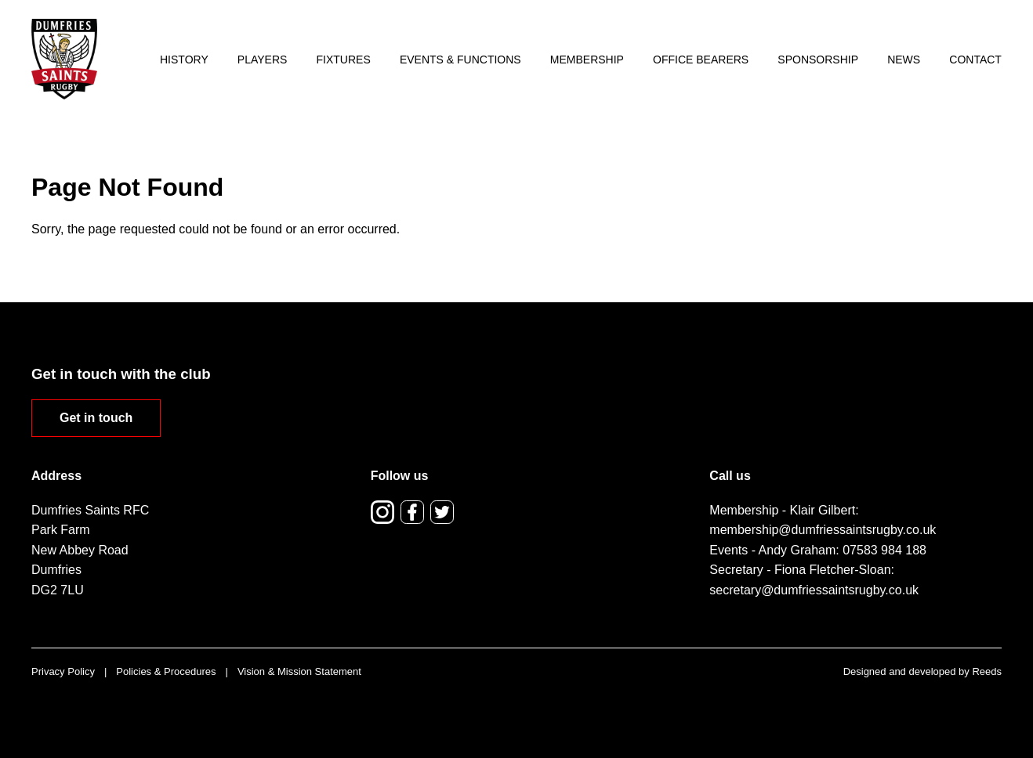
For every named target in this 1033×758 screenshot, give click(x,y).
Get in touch (96, 417)
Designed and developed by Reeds (922, 671)
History (184, 59)
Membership (587, 59)
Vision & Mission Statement (299, 671)
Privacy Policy (63, 671)
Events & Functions (460, 59)
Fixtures (344, 59)
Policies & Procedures (166, 671)
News (903, 59)
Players (262, 59)
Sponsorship (817, 59)
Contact (975, 59)
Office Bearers (700, 59)
